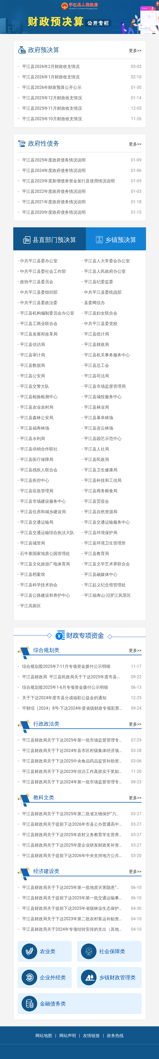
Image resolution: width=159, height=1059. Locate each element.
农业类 (38, 951)
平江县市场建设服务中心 (43, 501)
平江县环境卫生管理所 (105, 543)
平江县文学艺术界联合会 (107, 564)
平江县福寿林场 (34, 428)
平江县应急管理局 (36, 490)
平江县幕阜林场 (98, 417)
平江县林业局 (96, 407)
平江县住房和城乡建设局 (43, 511)
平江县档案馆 (32, 574)
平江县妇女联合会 (100, 313)
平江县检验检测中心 (39, 396)
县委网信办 (94, 302)
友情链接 (91, 1035)
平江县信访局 (32, 344)
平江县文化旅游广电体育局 (45, 564)
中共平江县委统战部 (103, 292)
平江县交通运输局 (36, 522)
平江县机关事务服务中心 (107, 354)
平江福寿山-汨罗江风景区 (107, 595)
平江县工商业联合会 (39, 323)
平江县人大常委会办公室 (107, 260)
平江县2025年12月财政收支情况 (52, 97)
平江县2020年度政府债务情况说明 (54, 212)
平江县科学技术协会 (39, 584)
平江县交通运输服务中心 (107, 522)
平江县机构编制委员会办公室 (47, 313)
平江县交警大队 (34, 386)
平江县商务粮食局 (100, 490)
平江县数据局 (32, 365)
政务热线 (115, 1035)
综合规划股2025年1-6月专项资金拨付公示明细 (65, 687)
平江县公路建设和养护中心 (45, 595)
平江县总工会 (96, 365)
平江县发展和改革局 (39, 334)
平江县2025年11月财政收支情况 (52, 108)
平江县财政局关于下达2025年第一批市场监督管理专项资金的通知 (83, 740)
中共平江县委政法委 (39, 302)
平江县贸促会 (96, 501)
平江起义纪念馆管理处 (105, 584)
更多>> (135, 50)
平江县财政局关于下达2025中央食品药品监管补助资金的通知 (79, 761)
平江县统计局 (96, 334)
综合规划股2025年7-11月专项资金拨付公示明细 (66, 666)
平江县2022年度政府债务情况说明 (54, 191)
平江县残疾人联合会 (39, 469)
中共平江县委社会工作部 (43, 271)
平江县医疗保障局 (36, 459)
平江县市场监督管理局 (105, 386)
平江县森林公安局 (36, 417)
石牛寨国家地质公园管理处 (45, 553)
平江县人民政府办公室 (105, 271)
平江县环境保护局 (100, 532)
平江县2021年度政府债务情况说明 (54, 201)
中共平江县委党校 (100, 323)
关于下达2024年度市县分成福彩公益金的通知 (64, 697)
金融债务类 (44, 1003)
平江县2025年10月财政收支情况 (52, 118)
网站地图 (43, 1035)
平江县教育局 (96, 553)
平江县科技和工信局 (103, 480)
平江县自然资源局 (100, 511)
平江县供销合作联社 (39, 449)
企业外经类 (44, 977)
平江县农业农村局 (36, 407)
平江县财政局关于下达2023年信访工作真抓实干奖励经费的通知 (81, 771)
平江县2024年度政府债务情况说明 (54, 170)
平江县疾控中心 (34, 480)
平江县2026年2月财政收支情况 (51, 66)
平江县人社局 (96, 449)
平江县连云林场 (98, 428)
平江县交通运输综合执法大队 (47, 532)
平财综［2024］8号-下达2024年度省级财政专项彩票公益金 (77, 708)
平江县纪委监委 (98, 281)
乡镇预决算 (115, 240)
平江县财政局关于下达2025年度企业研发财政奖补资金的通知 (79, 845)
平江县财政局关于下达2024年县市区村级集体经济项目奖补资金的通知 (87, 750)
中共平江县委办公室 (39, 260)
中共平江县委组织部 (39, 292)
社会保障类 (103, 951)
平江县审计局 (32, 354)
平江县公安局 (32, 375)
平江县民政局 (96, 459)
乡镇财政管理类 (108, 977)
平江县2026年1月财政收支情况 (51, 76)
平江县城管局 (32, 543)
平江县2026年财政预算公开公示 (51, 87)
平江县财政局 (96, 344)
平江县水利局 (32, 438)
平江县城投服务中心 (103, 396)
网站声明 (67, 1035)
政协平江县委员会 (36, 281)
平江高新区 (30, 605)
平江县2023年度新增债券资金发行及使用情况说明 (68, 180)
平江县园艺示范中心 (103, 438)
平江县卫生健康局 (100, 469)
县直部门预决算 (49, 240)
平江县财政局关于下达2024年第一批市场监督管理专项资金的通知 (83, 781)
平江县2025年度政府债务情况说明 (54, 160)
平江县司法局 (96, 375)
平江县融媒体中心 (100, 574)
